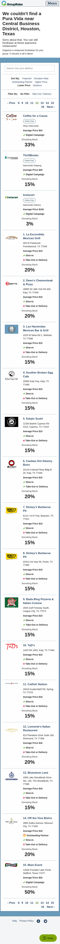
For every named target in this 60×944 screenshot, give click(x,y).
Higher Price (41, 82)
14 (47, 103)
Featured (26, 78)
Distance (37, 85)
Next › (51, 106)
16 (42, 106)
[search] (30, 68)
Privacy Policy (27, 921)
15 (52, 103)
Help (14, 921)
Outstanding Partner (22, 82)
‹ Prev (11, 103)
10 (26, 103)
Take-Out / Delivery (42, 94)
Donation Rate (41, 78)
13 (42, 103)
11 (31, 103)
